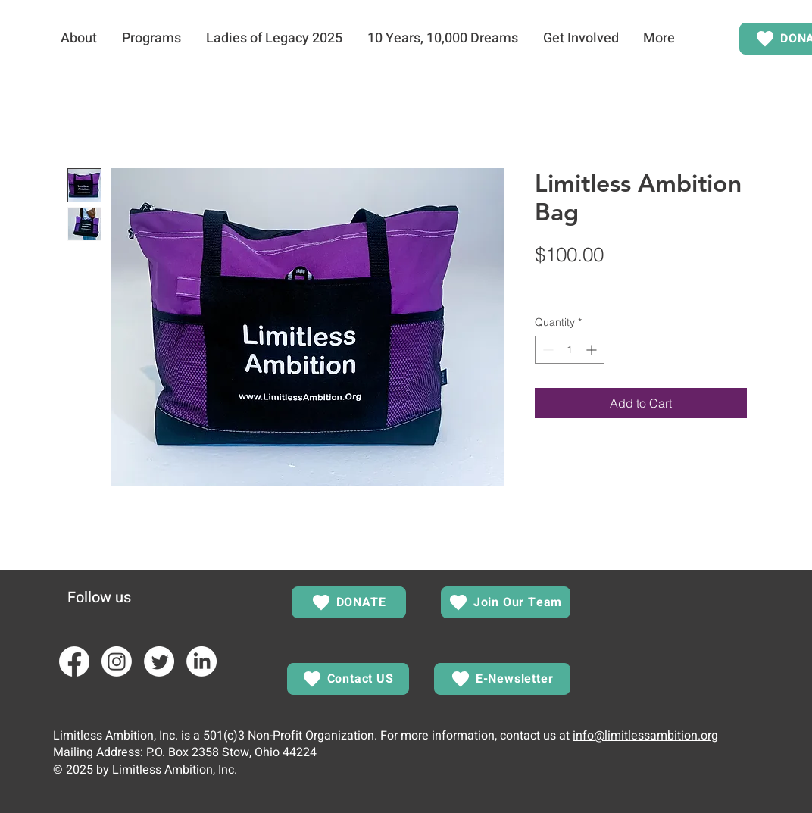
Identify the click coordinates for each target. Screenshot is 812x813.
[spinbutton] (569, 349)
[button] (78, 38)
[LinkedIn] (201, 661)
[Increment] (592, 349)
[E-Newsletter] (502, 679)
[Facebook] (74, 661)
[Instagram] (117, 661)
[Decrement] (546, 349)
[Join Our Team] (505, 602)
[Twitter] (159, 661)
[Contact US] (348, 679)
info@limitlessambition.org (645, 736)
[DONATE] (349, 602)
